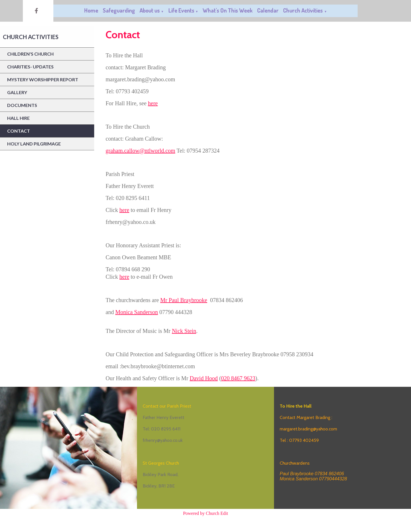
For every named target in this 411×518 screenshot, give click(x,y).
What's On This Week (228, 10)
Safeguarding (119, 10)
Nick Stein (184, 331)
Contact (18, 130)
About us (150, 10)
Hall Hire (18, 118)
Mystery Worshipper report (42, 79)
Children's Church (30, 53)
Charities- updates (30, 66)
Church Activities (303, 10)
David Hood (204, 378)
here (153, 103)
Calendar (268, 10)
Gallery (17, 92)
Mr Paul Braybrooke (183, 300)
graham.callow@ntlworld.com (140, 150)
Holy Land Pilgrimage (34, 143)
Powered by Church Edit (205, 513)
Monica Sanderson (136, 312)
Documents (22, 105)
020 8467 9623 (238, 378)
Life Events (181, 10)
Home (91, 10)
